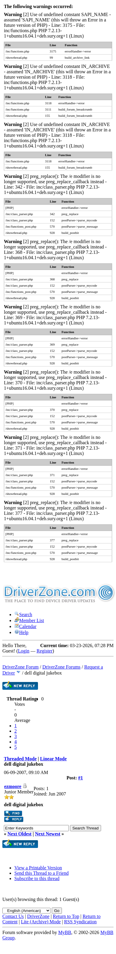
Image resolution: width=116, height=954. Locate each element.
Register (44, 650)
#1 (80, 777)
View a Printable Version (38, 867)
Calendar (25, 626)
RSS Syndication (80, 921)
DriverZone (38, 916)
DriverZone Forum (20, 666)
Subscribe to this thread (36, 878)
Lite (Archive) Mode (41, 921)
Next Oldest (19, 833)
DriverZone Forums (61, 666)
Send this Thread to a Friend (41, 873)
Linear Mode (53, 758)
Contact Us (13, 916)
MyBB (64, 932)
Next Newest (47, 833)
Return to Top (66, 916)
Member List (29, 620)
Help (21, 632)
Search (23, 614)
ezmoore (12, 786)
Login (23, 650)
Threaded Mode (20, 758)
